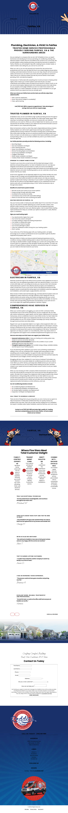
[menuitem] (19, 435)
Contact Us (34, 759)
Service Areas (34, 756)
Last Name (17, 669)
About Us (34, 752)
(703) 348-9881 (41, 734)
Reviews (34, 757)
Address (27, 678)
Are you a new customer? (25, 682)
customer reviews (25, 75)
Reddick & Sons (43, 57)
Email (16, 675)
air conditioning (42, 59)
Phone (16, 672)
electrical (12, 60)
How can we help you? (27, 686)
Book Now (13, 19)
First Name (17, 665)
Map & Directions (34, 745)
